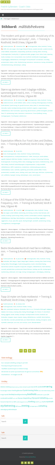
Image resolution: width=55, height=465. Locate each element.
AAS (8, 49)
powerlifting (35, 218)
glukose (28, 264)
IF (37, 105)
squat (29, 172)
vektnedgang (39, 272)
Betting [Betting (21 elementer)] (17, 387)
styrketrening (10, 113)
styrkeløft (35, 221)
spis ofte (40, 269)
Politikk (25, 306)
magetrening (46, 215)
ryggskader (43, 218)
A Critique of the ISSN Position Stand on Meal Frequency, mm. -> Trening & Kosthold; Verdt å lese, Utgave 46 (26, 203)
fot (36, 312)
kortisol (24, 108)
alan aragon (12, 49)
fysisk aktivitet (5, 105)
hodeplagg (29, 162)
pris (25, 320)
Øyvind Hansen (32, 111)
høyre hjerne (35, 162)
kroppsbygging (5, 59)
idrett (34, 105)
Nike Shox (6, 320)
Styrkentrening (22, 62)
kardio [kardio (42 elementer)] (7, 394)
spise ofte (15, 221)
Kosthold (44, 46)
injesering (49, 54)
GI (20, 54)
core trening (29, 213)
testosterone (37, 62)
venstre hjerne (36, 175)
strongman (44, 320)
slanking (22, 172)
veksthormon (22, 116)
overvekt (3, 269)
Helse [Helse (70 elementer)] (36, 390)
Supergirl (12, 175)
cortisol (29, 103)
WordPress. (33, 457)
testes (16, 113)
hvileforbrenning (44, 162)
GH (18, 105)
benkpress (16, 309)
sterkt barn (41, 172)
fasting (3, 264)
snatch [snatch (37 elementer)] (37, 402)
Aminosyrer (36, 156)
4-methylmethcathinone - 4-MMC (23, 156)
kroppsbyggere (43, 57)
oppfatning (23, 170)
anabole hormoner (8, 103)
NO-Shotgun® (22, 59)
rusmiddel (12, 172)
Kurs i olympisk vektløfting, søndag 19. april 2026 (14, 363)
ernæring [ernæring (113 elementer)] (47, 386)
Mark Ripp (13, 218)
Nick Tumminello (15, 111)
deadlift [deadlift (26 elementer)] (29, 387)
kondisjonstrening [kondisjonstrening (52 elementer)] (21, 394)
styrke (49, 320)
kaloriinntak (4, 266)
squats (20, 221)
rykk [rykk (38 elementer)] (14, 402)
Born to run (30, 309)
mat (2, 320)
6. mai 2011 (19, 210)
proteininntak (5, 62)
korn (12, 57)
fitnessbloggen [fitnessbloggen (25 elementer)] (3, 390)
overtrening (28, 218)
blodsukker (6, 261)
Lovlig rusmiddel (40, 164)
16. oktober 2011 (20, 100)
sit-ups (10, 221)
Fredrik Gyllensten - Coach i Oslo (15, 6)
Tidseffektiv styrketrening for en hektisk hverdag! (14, 368)
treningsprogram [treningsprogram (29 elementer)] (34, 406)
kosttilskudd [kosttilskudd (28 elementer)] (39, 394)
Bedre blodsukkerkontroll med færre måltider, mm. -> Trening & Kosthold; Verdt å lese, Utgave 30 (26, 251)
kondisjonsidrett (30, 314)
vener (30, 175)
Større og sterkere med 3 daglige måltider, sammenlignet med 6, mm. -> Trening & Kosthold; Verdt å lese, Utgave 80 (23, 93)
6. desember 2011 (20, 46)
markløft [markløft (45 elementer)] (10, 398)
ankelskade (10, 309)
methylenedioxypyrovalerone (38, 167)
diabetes (31, 261)
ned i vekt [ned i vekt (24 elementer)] (15, 398)
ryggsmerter (4, 221)
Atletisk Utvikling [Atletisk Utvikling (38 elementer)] (5, 387)
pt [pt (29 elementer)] (12, 402)
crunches (35, 213)
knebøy (6, 164)
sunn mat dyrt (23, 322)
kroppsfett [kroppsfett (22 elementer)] (44, 394)
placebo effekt (38, 170)
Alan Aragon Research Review (24, 49)
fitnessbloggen (14, 264)
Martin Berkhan (21, 218)
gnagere (33, 54)
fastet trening (47, 261)
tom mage (18, 272)
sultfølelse (7, 175)
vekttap (24, 65)
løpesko (20, 317)
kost (24, 57)
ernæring (34, 51)
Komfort (26, 215)
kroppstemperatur (30, 164)
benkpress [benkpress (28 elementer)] (13, 387)
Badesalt (8, 159)
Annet (4, 154)
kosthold (28, 57)
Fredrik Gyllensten (8, 46)
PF (5, 113)
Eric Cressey (9, 312)
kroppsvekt (23, 266)
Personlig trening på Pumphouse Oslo (11, 366)
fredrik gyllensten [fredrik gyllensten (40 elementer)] (17, 390)
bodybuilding (21, 51)
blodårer (20, 159)
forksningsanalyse (42, 103)
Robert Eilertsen (27, 269)
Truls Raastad (14, 116)
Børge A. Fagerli (17, 261)
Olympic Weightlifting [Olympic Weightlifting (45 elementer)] (24, 398)
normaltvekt (39, 59)
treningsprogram (5, 116)
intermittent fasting (44, 105)
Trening (49, 46)
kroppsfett (17, 266)
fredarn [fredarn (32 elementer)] (10, 390)
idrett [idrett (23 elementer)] (40, 390)
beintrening (22, 213)
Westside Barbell (36, 322)
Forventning (14, 162)
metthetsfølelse (5, 170)
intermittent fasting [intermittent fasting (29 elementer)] (46, 390)
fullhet (20, 162)
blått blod (14, 159)
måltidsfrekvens (14, 59)
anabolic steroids (47, 49)
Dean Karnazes (42, 213)
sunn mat (16, 322)
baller (24, 103)
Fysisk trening (13, 105)
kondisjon (8, 57)
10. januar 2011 (20, 259)
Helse (39, 46)
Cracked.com (26, 159)
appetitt (3, 159)
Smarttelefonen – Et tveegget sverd (11, 374)
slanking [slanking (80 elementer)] (31, 401)
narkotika (17, 170)
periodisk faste (11, 269)
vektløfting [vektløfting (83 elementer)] (42, 406)
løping (24, 317)
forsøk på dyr (15, 54)
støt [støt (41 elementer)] (16, 406)
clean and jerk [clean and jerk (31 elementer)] (23, 387)
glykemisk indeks (25, 54)
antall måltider (5, 51)
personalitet (30, 170)
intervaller (4, 108)
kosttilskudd (35, 57)
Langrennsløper (42, 108)
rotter (15, 62)
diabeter (3, 312)
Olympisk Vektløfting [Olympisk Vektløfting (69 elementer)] (40, 398)
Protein (44, 170)
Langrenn (35, 108)
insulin (33, 264)
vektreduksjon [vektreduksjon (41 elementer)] (12, 409)
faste (41, 261)
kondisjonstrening (16, 108)
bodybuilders (13, 51)
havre (37, 54)
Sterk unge (35, 172)
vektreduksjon (17, 65)
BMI (11, 261)
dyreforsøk (29, 51)
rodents (11, 62)
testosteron (30, 62)
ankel (4, 309)
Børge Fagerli (25, 261)
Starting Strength (27, 221)
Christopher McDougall (40, 309)
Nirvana (27, 457)
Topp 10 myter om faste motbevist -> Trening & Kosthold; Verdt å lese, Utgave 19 (26, 298)
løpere (15, 317)
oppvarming (23, 111)
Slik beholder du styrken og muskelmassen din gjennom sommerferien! (22, 371)
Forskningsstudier (32, 46)
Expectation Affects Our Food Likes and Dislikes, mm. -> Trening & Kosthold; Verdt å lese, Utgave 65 (27, 144)
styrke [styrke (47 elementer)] (44, 402)
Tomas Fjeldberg (37, 113)
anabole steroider (38, 49)
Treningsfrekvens (6, 223)
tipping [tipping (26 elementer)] (19, 406)
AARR (4, 49)
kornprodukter (18, 57)
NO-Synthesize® (31, 59)
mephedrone (17, 167)
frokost (39, 312)
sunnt (29, 322)
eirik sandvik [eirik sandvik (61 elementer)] (38, 387)
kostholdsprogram (20, 164)
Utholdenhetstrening (7, 65)
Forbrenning (39, 159)
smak (26, 172)
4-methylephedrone (8, 156)
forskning (44, 51)
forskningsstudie (5, 162)
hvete (44, 54)
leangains (29, 266)
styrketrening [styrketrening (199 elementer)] (7, 405)
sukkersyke (12, 272)
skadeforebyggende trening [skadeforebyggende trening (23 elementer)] (22, 401)
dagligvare (49, 309)
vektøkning (47, 272)
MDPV (12, 167)
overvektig (46, 59)
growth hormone (24, 105)
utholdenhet (49, 62)
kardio (3, 57)
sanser (17, 172)
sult (2, 175)
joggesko (8, 314)
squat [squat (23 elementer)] (40, 401)
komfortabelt (33, 215)
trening (43, 62)
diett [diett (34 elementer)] (32, 387)
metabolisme (25, 167)
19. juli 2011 (19, 151)
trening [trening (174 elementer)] (25, 405)
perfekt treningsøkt (42, 111)
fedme (39, 51)
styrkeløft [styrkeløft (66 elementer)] (49, 401)
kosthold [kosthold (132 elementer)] (31, 394)
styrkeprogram (47, 269)
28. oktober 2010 (20, 304)
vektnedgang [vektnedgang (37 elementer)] (4, 409)
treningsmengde (15, 223)
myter (12, 170)
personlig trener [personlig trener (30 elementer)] (7, 402)
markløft (38, 317)
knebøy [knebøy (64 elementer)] (11, 394)
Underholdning (35, 154)
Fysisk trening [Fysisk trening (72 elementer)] (28, 390)
